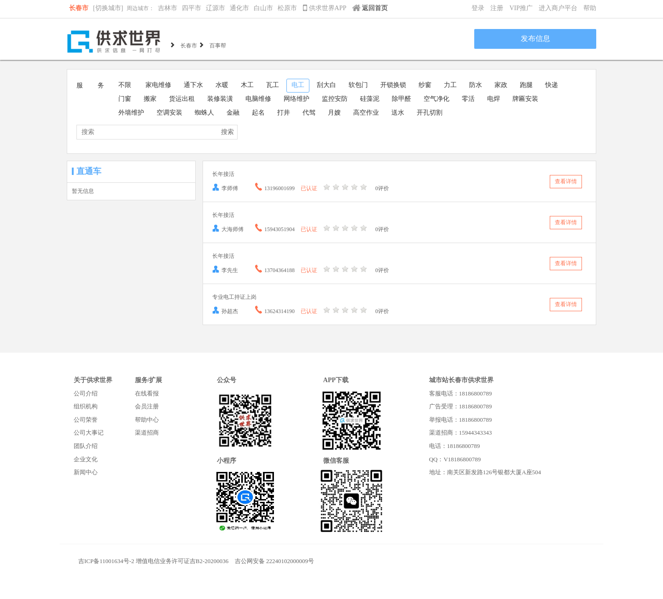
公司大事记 (89, 432)
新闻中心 (86, 472)
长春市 (78, 8)
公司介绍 (86, 393)
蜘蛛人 (204, 112)
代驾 (308, 112)
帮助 (589, 8)
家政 (500, 84)
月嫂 (334, 112)
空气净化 (436, 98)
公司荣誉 (86, 419)
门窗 (124, 98)
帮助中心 (147, 419)
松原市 (287, 8)
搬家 (150, 98)
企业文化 (86, 459)
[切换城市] (108, 8)
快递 (551, 84)
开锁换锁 (393, 84)
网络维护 (296, 98)
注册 (496, 8)
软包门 (358, 84)
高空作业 (366, 112)
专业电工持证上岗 (234, 297)
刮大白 (326, 84)
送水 (397, 112)
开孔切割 (429, 112)
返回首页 (370, 8)
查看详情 (566, 181)
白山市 (263, 8)
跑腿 (526, 84)
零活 (468, 98)
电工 (297, 84)
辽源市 (215, 8)
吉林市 (167, 8)
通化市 (239, 8)
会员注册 (147, 406)
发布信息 (535, 38)
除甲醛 (401, 98)
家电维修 (158, 84)
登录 (477, 8)
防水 (475, 84)
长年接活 (223, 174)
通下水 (193, 84)
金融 (233, 112)
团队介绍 (86, 445)
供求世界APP (325, 8)
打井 (283, 112)
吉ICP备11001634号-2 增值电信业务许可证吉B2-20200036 (153, 561)
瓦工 (272, 84)
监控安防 (335, 98)
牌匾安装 (525, 98)
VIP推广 (521, 8)
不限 (124, 84)
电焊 (493, 98)
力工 (450, 84)
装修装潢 (220, 98)
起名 (258, 112)
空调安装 (169, 112)
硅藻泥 (369, 98)
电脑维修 (258, 98)
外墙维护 (131, 112)
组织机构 (86, 406)
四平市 (191, 8)
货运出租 (182, 98)
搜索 (227, 131)
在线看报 (147, 393)
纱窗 (425, 84)
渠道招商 (147, 432)
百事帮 (217, 44)
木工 (247, 84)
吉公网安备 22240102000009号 (274, 561)
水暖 (221, 84)
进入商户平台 (558, 8)
